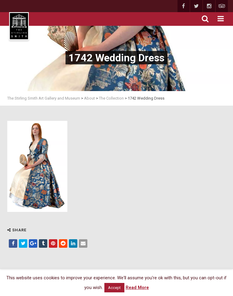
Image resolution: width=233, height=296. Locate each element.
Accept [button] (114, 287)
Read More (137, 287)
